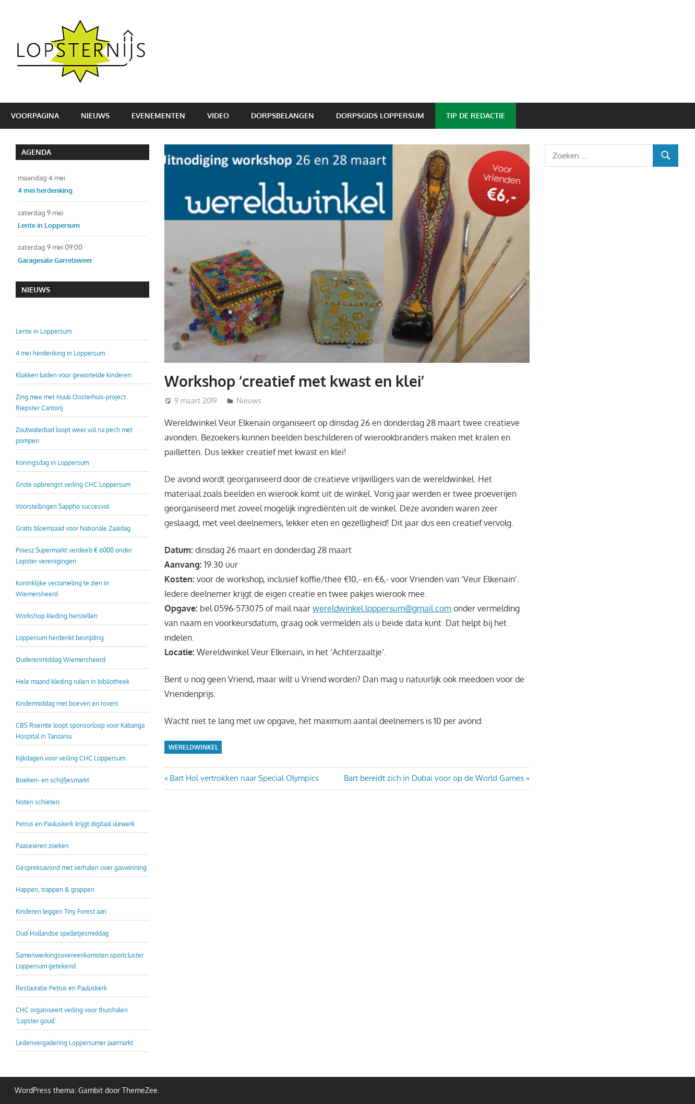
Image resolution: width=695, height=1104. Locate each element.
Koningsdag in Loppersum (52, 463)
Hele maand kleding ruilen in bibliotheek (72, 681)
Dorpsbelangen (282, 115)
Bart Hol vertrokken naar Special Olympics (244, 778)
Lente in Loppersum (43, 331)
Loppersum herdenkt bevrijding (60, 638)
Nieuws (95, 115)
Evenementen (158, 115)
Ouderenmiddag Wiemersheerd (60, 660)
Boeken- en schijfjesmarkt (52, 780)
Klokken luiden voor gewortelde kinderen (73, 375)
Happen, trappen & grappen (55, 889)
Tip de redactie (475, 115)
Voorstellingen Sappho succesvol (62, 506)
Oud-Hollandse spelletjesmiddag (62, 933)
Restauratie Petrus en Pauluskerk (61, 988)
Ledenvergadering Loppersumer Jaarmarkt (74, 1043)
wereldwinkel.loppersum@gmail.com (382, 608)
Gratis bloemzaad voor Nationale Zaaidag (73, 528)
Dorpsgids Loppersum (380, 115)
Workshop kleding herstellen (57, 616)
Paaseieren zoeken (42, 846)
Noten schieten (37, 802)
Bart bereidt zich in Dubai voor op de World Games (434, 778)
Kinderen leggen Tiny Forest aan (61, 911)
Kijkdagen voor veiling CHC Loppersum (70, 758)
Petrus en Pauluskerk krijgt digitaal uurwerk (75, 824)
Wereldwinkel (193, 747)
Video (218, 115)
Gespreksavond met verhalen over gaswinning (81, 868)
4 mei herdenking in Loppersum (60, 353)
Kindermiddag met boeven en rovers (67, 703)
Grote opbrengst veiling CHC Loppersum (73, 484)
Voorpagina (35, 115)
